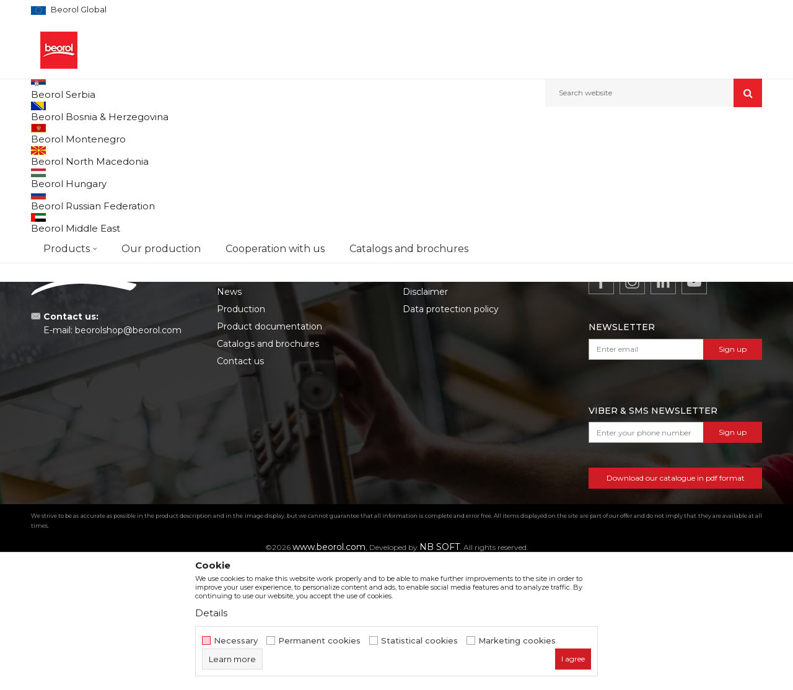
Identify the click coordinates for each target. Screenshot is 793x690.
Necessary (236, 640)
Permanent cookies (319, 640)
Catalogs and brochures (268, 469)
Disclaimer (425, 417)
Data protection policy (451, 434)
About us (236, 400)
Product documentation (269, 452)
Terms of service (438, 400)
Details (211, 613)
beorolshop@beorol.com (128, 455)
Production (241, 434)
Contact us (240, 486)
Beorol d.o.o (51, 133)
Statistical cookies (419, 640)
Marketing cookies (517, 640)
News (229, 417)
